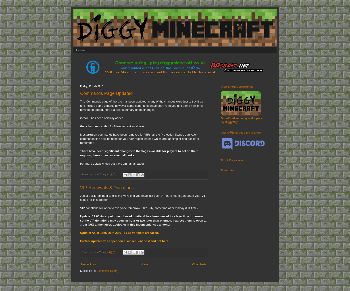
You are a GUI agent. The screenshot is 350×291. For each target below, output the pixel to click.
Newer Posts (88, 264)
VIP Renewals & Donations (107, 187)
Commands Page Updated (106, 93)
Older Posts (199, 264)
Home (80, 50)
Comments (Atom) (107, 270)
